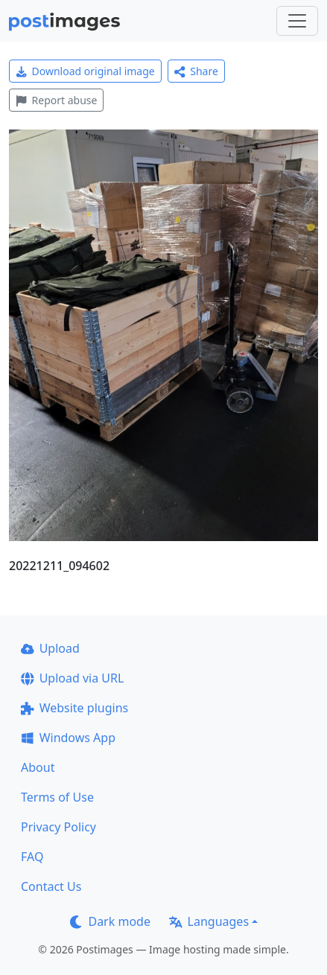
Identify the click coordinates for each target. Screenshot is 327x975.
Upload (50, 648)
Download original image (85, 71)
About (37, 767)
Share (196, 71)
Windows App (68, 737)
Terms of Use (57, 797)
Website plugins (74, 708)
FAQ (32, 856)
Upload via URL (72, 678)
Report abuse (56, 100)
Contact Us (51, 886)
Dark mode (110, 921)
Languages (209, 921)
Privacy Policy (58, 827)
